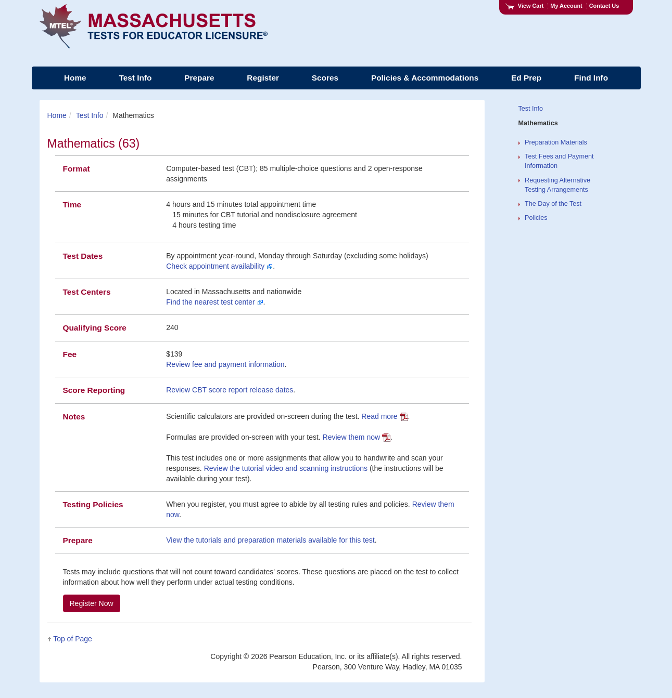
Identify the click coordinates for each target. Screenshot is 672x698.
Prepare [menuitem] (199, 77)
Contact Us (604, 6)
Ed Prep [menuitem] (526, 77)
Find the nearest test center (214, 302)
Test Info (90, 115)
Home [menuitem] (75, 77)
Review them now (356, 437)
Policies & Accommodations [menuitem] (424, 77)
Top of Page (72, 639)
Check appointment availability (219, 266)
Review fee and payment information (225, 364)
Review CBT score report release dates (229, 390)
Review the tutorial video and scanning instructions (285, 468)
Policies (536, 217)
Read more (384, 416)
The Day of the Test (553, 203)
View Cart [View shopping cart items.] (524, 6)
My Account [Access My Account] (566, 6)
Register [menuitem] (263, 77)
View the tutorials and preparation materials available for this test (270, 540)
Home (57, 115)
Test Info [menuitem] (135, 77)
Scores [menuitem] (325, 77)
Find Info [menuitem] (591, 77)
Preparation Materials (556, 142)
